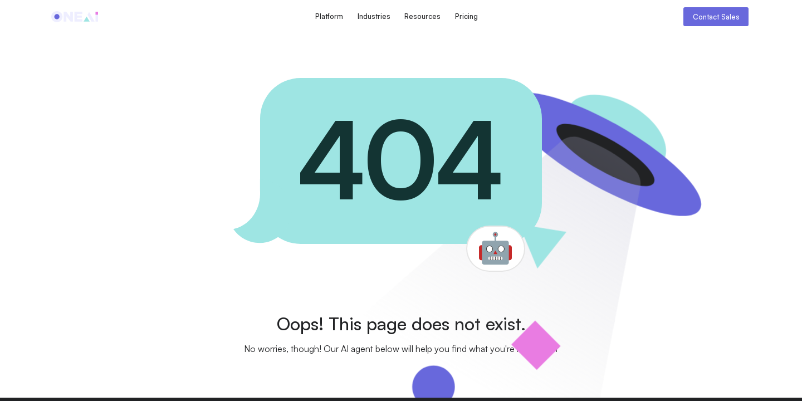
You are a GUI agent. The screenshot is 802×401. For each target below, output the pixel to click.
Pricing (466, 16)
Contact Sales (716, 16)
